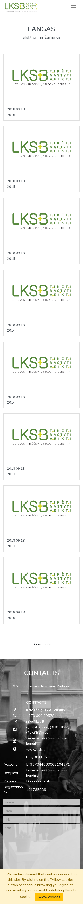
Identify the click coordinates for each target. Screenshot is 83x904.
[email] (41, 810)
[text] (41, 850)
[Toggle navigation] (73, 7)
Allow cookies (49, 897)
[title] (41, 819)
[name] (41, 802)
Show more (42, 644)
